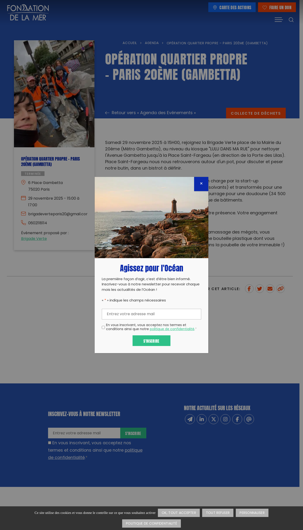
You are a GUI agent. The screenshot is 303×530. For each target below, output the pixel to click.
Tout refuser (218, 513)
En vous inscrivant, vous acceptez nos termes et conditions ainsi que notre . (151, 327)
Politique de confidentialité (151, 523)
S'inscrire (151, 340)
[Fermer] (201, 184)
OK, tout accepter (179, 513)
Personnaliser (252, 513)
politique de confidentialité (172, 329)
